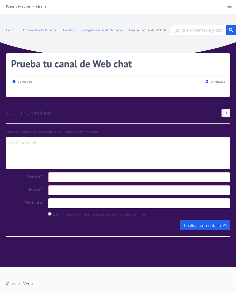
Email (35, 189)
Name (35, 176)
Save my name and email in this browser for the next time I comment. (97, 214)
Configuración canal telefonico (102, 30)
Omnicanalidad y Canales (39, 30)
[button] (229, 6)
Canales (68, 30)
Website (33, 202)
